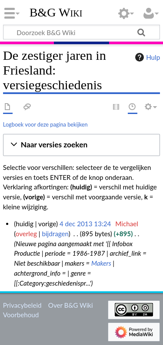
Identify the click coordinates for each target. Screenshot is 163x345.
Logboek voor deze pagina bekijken (45, 124)
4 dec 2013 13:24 (85, 224)
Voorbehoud (21, 315)
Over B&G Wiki (70, 305)
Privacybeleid (22, 305)
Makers (101, 263)
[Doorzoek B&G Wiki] (81, 32)
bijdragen (55, 234)
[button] (81, 145)
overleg (26, 234)
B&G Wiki (56, 13)
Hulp (146, 57)
